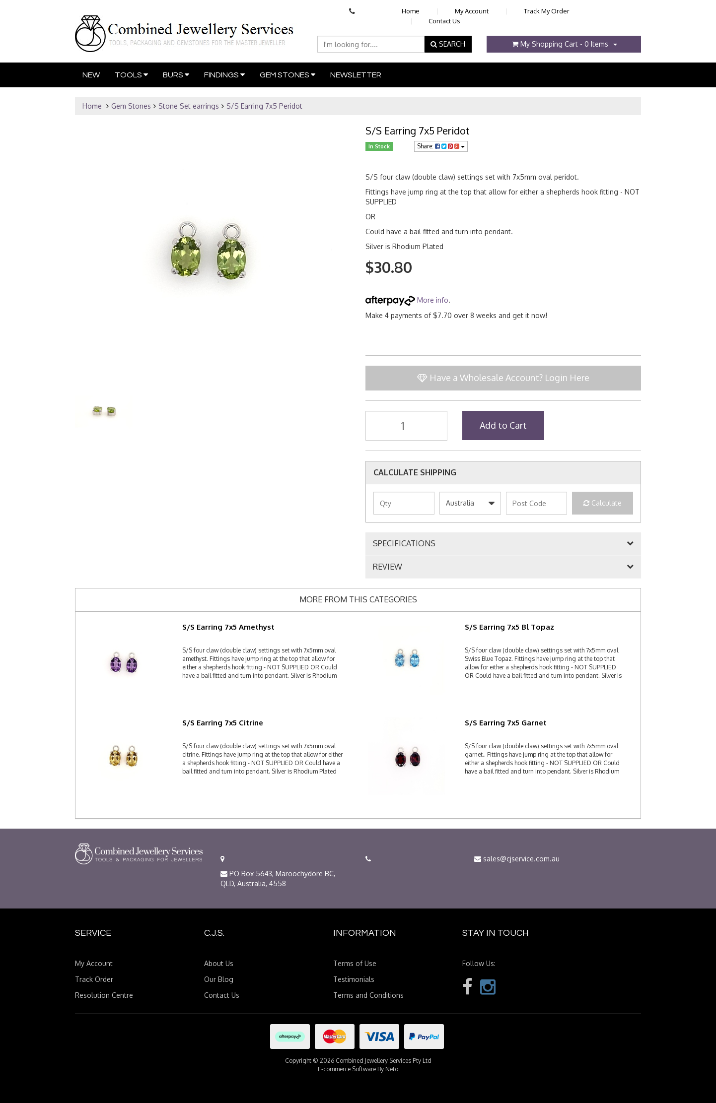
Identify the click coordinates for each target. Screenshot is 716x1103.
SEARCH (447, 44)
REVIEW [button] (387, 567)
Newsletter (355, 75)
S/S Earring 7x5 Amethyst (228, 627)
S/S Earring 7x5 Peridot (264, 106)
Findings (224, 74)
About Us (218, 963)
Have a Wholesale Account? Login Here (503, 377)
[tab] (503, 543)
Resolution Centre (104, 995)
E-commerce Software (347, 1069)
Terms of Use (354, 963)
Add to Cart (503, 425)
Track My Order (547, 11)
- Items (560, 44)
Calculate (602, 503)
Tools (131, 74)
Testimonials (353, 979)
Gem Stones (287, 74)
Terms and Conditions (368, 995)
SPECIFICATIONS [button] (404, 543)
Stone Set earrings (188, 106)
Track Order (94, 979)
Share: (441, 146)
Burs (176, 74)
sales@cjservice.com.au (517, 858)
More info (406, 300)
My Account (472, 11)
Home (411, 11)
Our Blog (218, 979)
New (91, 75)
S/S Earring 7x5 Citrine (222, 722)
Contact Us (444, 21)
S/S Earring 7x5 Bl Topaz (509, 627)
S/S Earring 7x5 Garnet (506, 722)
